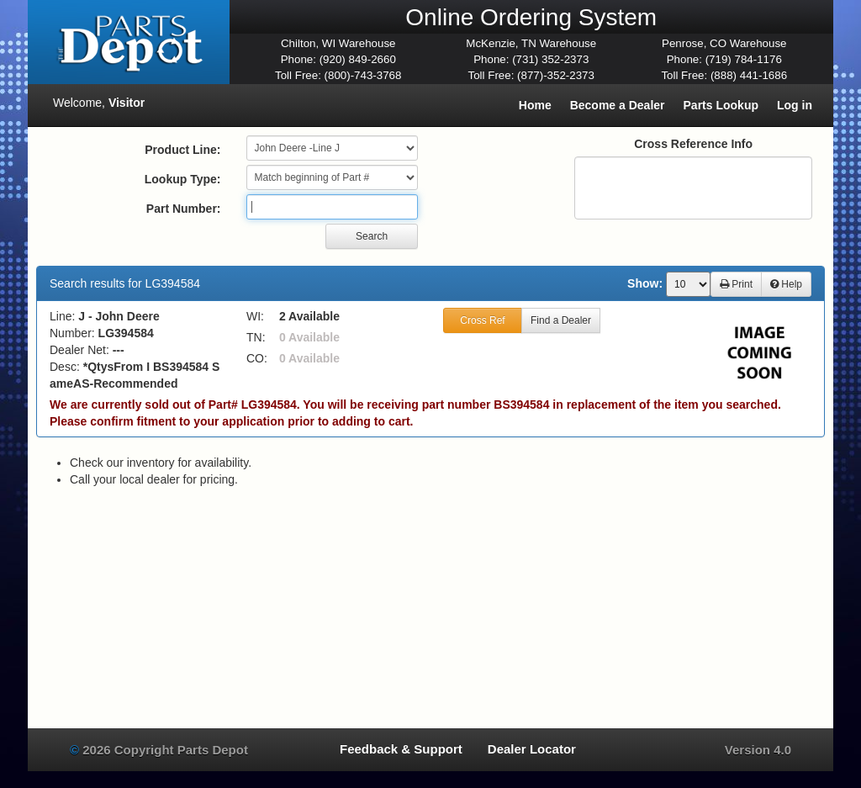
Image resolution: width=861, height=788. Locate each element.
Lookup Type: (183, 179)
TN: (256, 337)
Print (736, 284)
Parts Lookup (721, 105)
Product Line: (182, 149)
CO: (256, 358)
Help (786, 284)
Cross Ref (482, 320)
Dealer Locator (532, 749)
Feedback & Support (401, 749)
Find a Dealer (561, 320)
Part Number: (183, 208)
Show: (645, 283)
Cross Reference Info (693, 144)
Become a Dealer (617, 105)
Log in (794, 105)
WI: (255, 316)
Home (535, 105)
